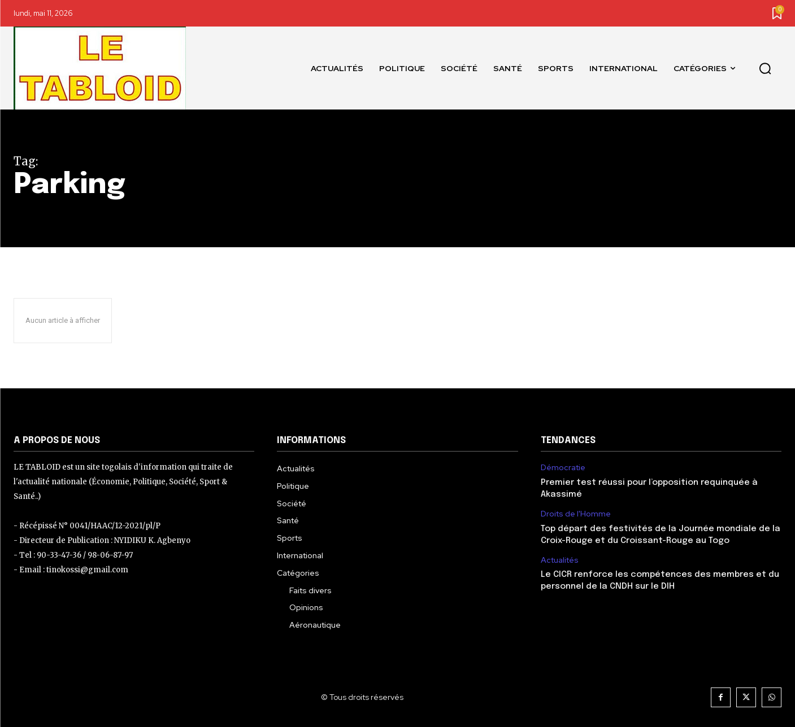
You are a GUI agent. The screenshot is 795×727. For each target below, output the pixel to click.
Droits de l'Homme (576, 514)
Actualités (560, 560)
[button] (765, 68)
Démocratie (563, 467)
